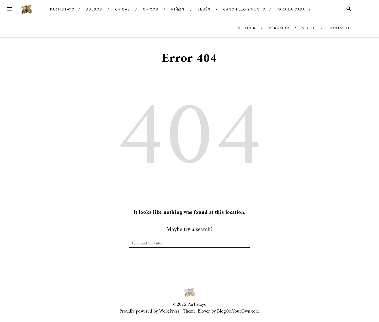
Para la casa (291, 9)
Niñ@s (178, 9)
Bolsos (94, 9)
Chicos (151, 9)
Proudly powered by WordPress (149, 311)
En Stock (245, 28)
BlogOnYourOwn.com (238, 311)
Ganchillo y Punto (244, 9)
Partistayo (62, 9)
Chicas (122, 9)
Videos (309, 28)
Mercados (280, 28)
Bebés (204, 9)
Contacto (339, 28)
